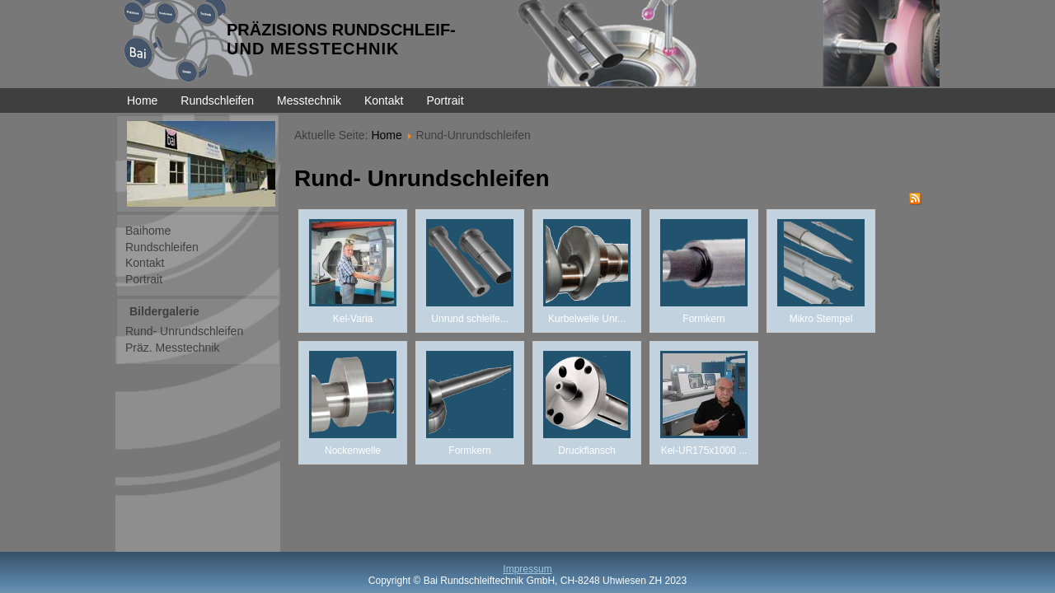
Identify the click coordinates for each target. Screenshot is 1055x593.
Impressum (527, 569)
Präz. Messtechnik (172, 347)
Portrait (444, 100)
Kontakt (383, 100)
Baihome (148, 230)
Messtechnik (309, 100)
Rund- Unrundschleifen (184, 331)
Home (142, 100)
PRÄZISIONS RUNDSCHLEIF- (341, 30)
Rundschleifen (217, 100)
